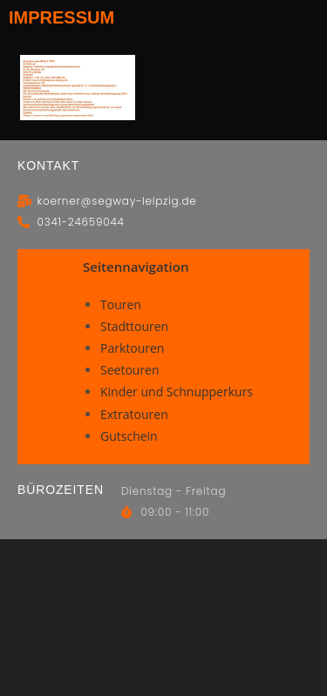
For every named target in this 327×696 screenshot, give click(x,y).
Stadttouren (134, 326)
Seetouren (130, 370)
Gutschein (129, 436)
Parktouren (132, 348)
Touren (120, 304)
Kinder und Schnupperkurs (176, 391)
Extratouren (134, 414)
